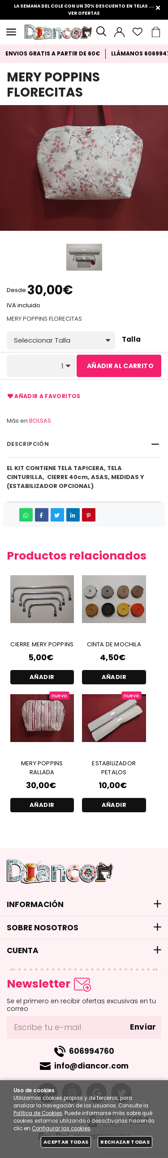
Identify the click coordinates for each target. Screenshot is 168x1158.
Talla (131, 339)
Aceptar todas (65, 1141)
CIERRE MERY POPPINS (41, 644)
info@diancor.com (91, 1065)
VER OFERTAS (84, 13)
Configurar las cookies (61, 1128)
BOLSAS (40, 420)
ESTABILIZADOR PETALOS (114, 767)
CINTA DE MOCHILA (114, 644)
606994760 (91, 1051)
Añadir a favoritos (44, 396)
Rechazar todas (125, 1141)
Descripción (28, 444)
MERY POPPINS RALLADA (42, 767)
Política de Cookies (37, 1113)
